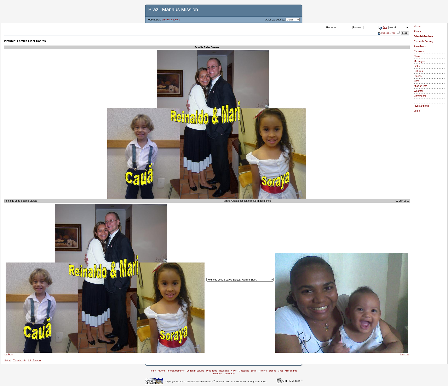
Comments (420, 96)
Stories (417, 76)
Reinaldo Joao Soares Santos (20, 200)
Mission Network (171, 19)
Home (417, 26)
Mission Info (420, 86)
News (417, 56)
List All (7, 360)
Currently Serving (423, 41)
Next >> (404, 354)
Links (417, 66)
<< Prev (9, 354)
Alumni (417, 31)
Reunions (419, 51)
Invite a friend (421, 105)
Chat (416, 81)
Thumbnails (19, 360)
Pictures (418, 71)
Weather (418, 91)
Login (417, 110)
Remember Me (388, 33)
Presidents (420, 46)
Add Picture (34, 360)
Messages (419, 61)
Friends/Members (423, 36)
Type (385, 27)
